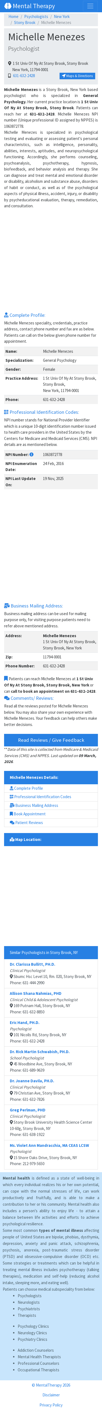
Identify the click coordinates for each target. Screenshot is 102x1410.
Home (13, 16)
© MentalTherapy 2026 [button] (51, 1385)
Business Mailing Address (34, 805)
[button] (31, 454)
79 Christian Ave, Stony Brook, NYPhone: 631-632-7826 (40, 1090)
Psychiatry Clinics (32, 1339)
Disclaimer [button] (51, 1394)
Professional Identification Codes (40, 796)
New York (62, 16)
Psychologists (36, 16)
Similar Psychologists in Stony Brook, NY (44, 952)
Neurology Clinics (32, 1332)
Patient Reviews (26, 822)
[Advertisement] (51, 260)
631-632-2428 (23, 75)
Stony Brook (24, 22)
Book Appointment (28, 813)
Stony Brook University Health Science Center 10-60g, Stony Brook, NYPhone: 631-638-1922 (51, 1122)
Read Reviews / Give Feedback (51, 740)
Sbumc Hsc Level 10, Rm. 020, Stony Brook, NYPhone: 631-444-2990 (50, 973)
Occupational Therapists (38, 1369)
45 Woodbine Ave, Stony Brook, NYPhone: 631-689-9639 (41, 1061)
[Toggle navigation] (90, 6)
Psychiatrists (29, 1308)
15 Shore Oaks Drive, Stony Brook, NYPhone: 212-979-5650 (49, 1154)
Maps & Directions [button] (77, 76)
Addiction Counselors (36, 1350)
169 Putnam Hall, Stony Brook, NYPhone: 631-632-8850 (44, 1002)
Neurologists (29, 1302)
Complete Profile (26, 788)
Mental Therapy (29, 6)
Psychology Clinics (33, 1326)
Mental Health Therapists (39, 1356)
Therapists (27, 1315)
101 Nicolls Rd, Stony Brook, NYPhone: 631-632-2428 (38, 1032)
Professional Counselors (38, 1363)
